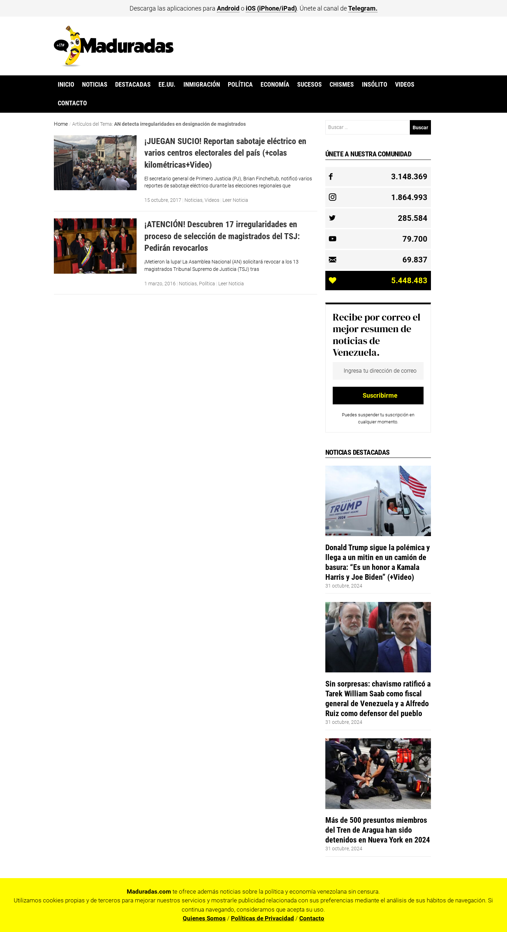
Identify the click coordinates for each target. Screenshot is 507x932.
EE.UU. (166, 84)
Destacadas (133, 84)
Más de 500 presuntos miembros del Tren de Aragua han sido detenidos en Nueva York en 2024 (377, 829)
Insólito (374, 84)
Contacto (72, 103)
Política (240, 84)
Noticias (94, 84)
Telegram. (362, 8)
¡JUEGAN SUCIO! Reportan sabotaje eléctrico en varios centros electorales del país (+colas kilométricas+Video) (225, 153)
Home (61, 124)
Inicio (66, 84)
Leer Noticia (235, 200)
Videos (404, 84)
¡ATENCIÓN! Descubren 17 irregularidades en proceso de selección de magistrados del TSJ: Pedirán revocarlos (222, 236)
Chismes (342, 84)
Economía (275, 84)
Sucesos (309, 84)
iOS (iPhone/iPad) (271, 8)
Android (228, 8)
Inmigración (201, 84)
